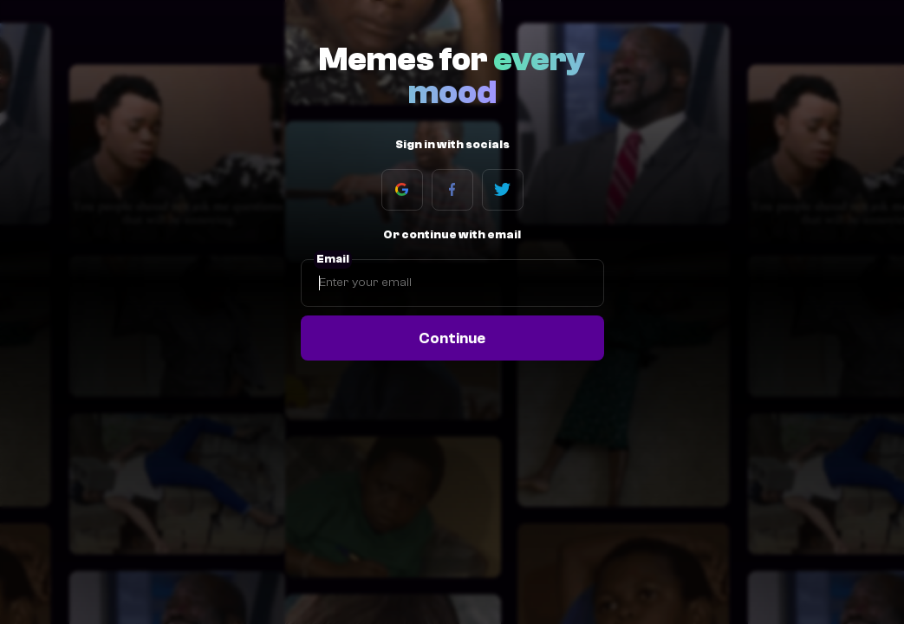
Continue (452, 338)
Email (332, 259)
